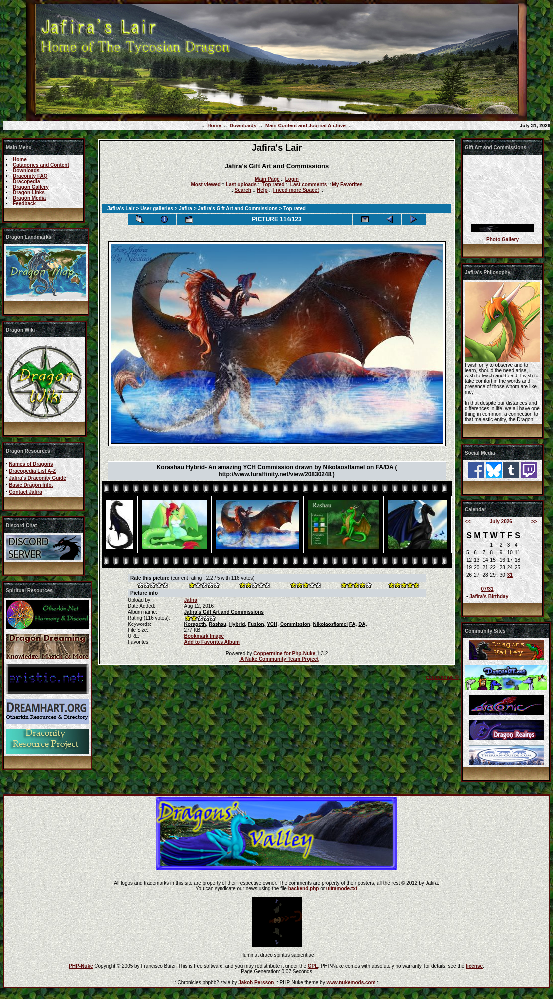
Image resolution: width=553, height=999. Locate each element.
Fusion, (257, 624)
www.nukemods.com (350, 982)
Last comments (308, 184)
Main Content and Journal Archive (305, 125)
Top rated (273, 184)
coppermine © (442, 677)
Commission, (296, 624)
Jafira (185, 208)
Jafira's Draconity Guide (37, 478)
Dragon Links (29, 192)
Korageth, (195, 624)
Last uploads (241, 184)
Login (292, 179)
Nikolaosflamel (330, 624)
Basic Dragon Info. (31, 485)
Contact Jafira (25, 492)
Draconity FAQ (30, 176)
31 (510, 575)
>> (533, 521)
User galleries (156, 208)
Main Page (267, 179)
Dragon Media (29, 198)
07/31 (487, 589)
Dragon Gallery (31, 187)
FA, (353, 624)
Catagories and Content (41, 165)
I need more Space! (296, 190)
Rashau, (218, 624)
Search (243, 190)
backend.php (303, 888)
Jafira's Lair (121, 208)
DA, (362, 624)
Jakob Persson (256, 982)
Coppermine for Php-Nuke (284, 653)
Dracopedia (26, 181)
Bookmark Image (204, 636)
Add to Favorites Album (211, 642)
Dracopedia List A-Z (32, 471)
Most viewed (206, 184)
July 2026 (501, 521)
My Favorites (347, 184)
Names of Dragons (31, 464)
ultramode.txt (341, 888)
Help (262, 190)
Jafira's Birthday (488, 596)
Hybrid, (237, 624)
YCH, (273, 624)
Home (214, 125)
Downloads (243, 125)
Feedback (24, 203)
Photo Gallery (502, 239)
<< (468, 521)
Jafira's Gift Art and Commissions (237, 208)
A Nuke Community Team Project (279, 659)
